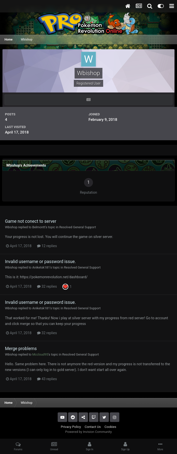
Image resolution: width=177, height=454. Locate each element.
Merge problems (21, 348)
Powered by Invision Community (88, 432)
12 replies (47, 246)
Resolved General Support (77, 227)
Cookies (110, 427)
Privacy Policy (71, 427)
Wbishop (11, 227)
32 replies (47, 286)
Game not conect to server (30, 221)
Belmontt (38, 227)
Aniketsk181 (41, 267)
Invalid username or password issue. (40, 261)
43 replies (47, 379)
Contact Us (93, 427)
